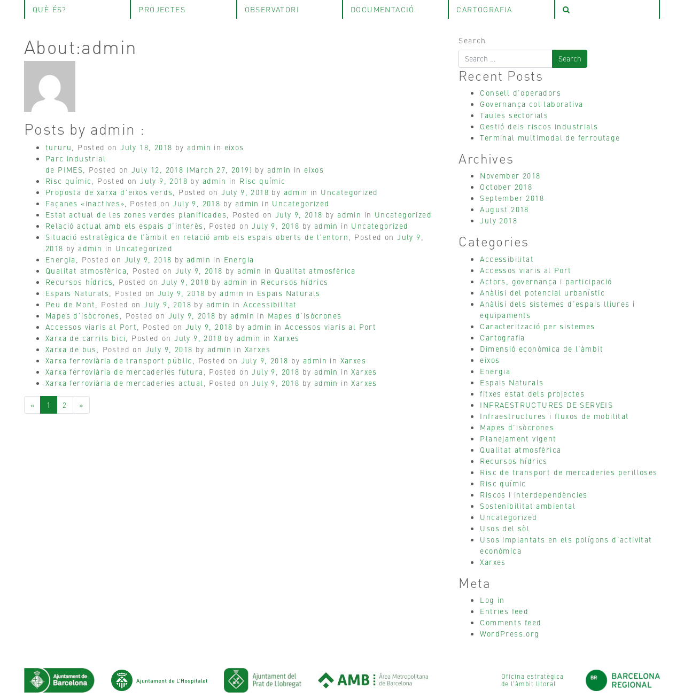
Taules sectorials (514, 115)
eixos (234, 147)
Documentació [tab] (383, 9)
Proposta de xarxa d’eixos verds (109, 192)
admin (199, 147)
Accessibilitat (270, 304)
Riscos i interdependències (533, 494)
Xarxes (286, 337)
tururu (58, 147)
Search (472, 40)
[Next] (81, 405)
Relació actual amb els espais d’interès (124, 225)
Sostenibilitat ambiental (528, 505)
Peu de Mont (70, 304)
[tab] (607, 9)
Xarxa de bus (71, 349)
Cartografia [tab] (484, 9)
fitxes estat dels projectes (532, 393)
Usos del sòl (505, 528)
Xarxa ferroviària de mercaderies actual (124, 382)
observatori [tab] (272, 9)
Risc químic (68, 180)
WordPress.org (509, 633)
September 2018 (512, 197)
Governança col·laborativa (531, 103)
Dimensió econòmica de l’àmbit (541, 348)
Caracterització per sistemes (537, 326)
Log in (492, 599)
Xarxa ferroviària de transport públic (118, 360)
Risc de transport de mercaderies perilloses (568, 472)
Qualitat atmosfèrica (86, 270)
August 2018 (504, 209)
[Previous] (32, 405)
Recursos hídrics (79, 281)
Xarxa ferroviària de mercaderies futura (124, 371)
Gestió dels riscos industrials (539, 126)
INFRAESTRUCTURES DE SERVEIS (546, 404)
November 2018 (510, 175)
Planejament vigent (518, 438)
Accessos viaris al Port (91, 326)
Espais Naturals (77, 293)
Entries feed (504, 611)
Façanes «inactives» (85, 203)
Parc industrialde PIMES (75, 164)
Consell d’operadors (520, 92)
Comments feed (510, 622)
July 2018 (498, 220)
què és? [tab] (50, 9)
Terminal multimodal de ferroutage (550, 137)
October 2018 (506, 186)
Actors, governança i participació (546, 281)
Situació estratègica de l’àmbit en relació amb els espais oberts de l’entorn (196, 236)
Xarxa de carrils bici (85, 337)
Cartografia (502, 337)
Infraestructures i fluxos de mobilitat (554, 415)
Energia (60, 259)
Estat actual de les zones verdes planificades (136, 214)
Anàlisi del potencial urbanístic (542, 292)
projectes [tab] (161, 9)
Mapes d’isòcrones (82, 315)
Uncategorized (349, 192)
